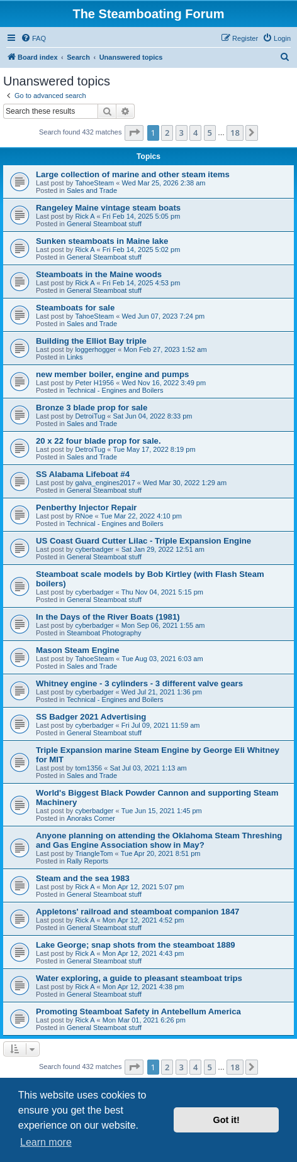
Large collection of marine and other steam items (133, 174)
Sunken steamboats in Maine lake (102, 241)
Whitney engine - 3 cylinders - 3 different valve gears (139, 683)
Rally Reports (87, 861)
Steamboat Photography (104, 633)
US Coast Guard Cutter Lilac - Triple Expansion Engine (143, 540)
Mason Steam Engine (78, 650)
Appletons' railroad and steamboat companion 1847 (137, 911)
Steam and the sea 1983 (83, 878)
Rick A (84, 216)
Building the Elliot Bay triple (91, 341)
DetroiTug (90, 416)
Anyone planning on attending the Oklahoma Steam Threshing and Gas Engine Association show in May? (159, 840)
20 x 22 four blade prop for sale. (98, 441)
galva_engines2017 (105, 482)
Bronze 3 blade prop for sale (91, 407)
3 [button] (181, 132)
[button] (134, 132)
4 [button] (195, 132)
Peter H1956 (94, 382)
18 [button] (235, 132)
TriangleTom (94, 853)
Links (75, 357)
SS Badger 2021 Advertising (91, 716)
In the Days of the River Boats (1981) (108, 617)
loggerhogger (95, 349)
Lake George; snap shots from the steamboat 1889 (135, 945)
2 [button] (167, 132)
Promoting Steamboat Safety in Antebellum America (138, 1011)
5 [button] (210, 132)
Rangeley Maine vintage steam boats (108, 207)
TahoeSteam (94, 183)
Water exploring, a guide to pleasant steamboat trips (139, 978)
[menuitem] (33, 38)
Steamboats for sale (75, 307)
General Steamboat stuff (104, 223)
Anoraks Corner (91, 818)
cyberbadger (94, 549)
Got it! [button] (226, 1120)
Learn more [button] (46, 1142)
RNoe (83, 516)
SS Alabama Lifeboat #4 (83, 474)
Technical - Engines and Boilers (115, 390)
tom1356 (88, 768)
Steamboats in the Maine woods (99, 274)
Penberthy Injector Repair (86, 507)
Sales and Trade (92, 190)
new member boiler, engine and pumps (112, 374)
